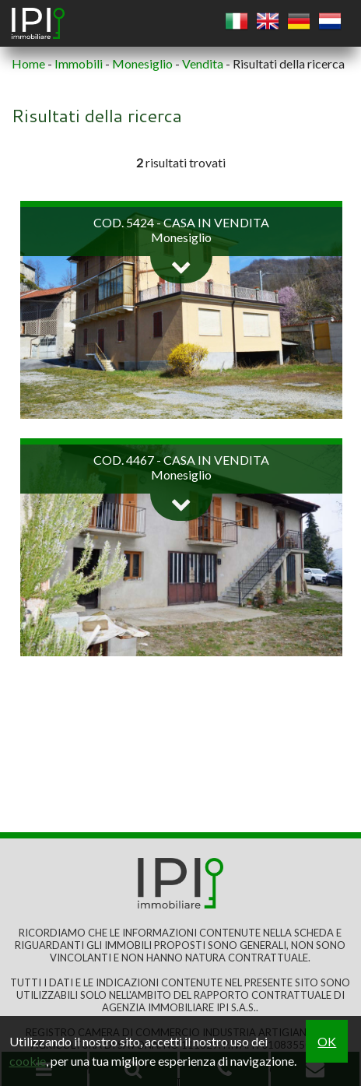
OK (326, 1041)
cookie (27, 1060)
